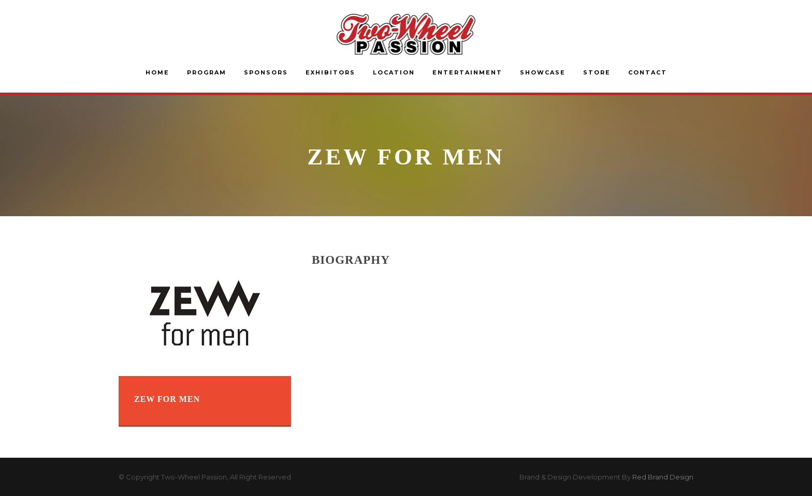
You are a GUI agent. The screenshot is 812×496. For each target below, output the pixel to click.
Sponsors (266, 72)
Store (597, 72)
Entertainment (467, 72)
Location (394, 72)
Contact (647, 72)
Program (206, 72)
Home (157, 72)
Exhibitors (330, 72)
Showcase (543, 72)
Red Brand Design (662, 477)
